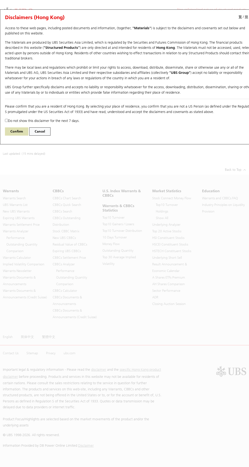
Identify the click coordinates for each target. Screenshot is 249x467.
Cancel (40, 131)
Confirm (16, 131)
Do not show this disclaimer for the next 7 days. (42, 121)
